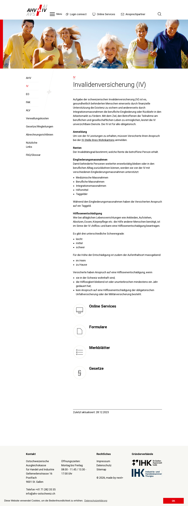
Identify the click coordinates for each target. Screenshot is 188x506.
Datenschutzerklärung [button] (95, 500)
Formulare (98, 327)
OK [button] (173, 501)
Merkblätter (99, 347)
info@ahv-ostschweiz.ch (40, 493)
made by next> (114, 477)
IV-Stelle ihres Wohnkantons (98, 140)
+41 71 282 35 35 (46, 489)
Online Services (102, 306)
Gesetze (96, 368)
